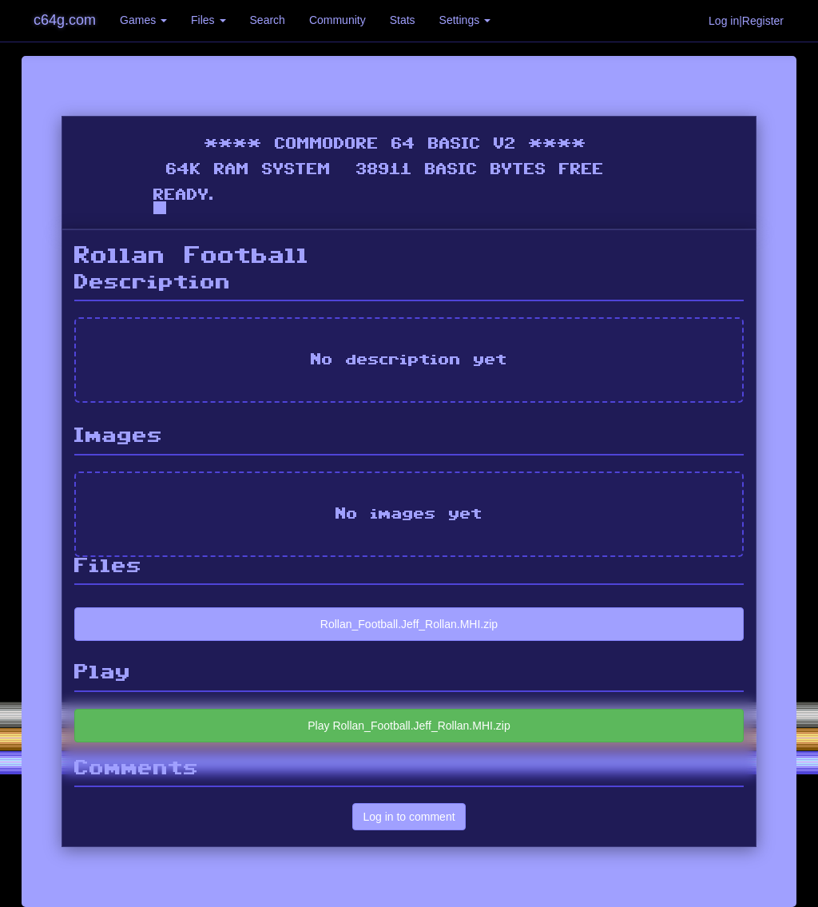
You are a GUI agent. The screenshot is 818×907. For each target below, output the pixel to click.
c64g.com (65, 20)
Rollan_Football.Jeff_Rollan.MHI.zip (409, 624)
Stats (402, 20)
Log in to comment (409, 816)
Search (267, 20)
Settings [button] (464, 20)
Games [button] (143, 20)
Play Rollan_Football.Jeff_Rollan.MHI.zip (409, 725)
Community (337, 20)
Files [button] (208, 20)
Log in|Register (746, 20)
